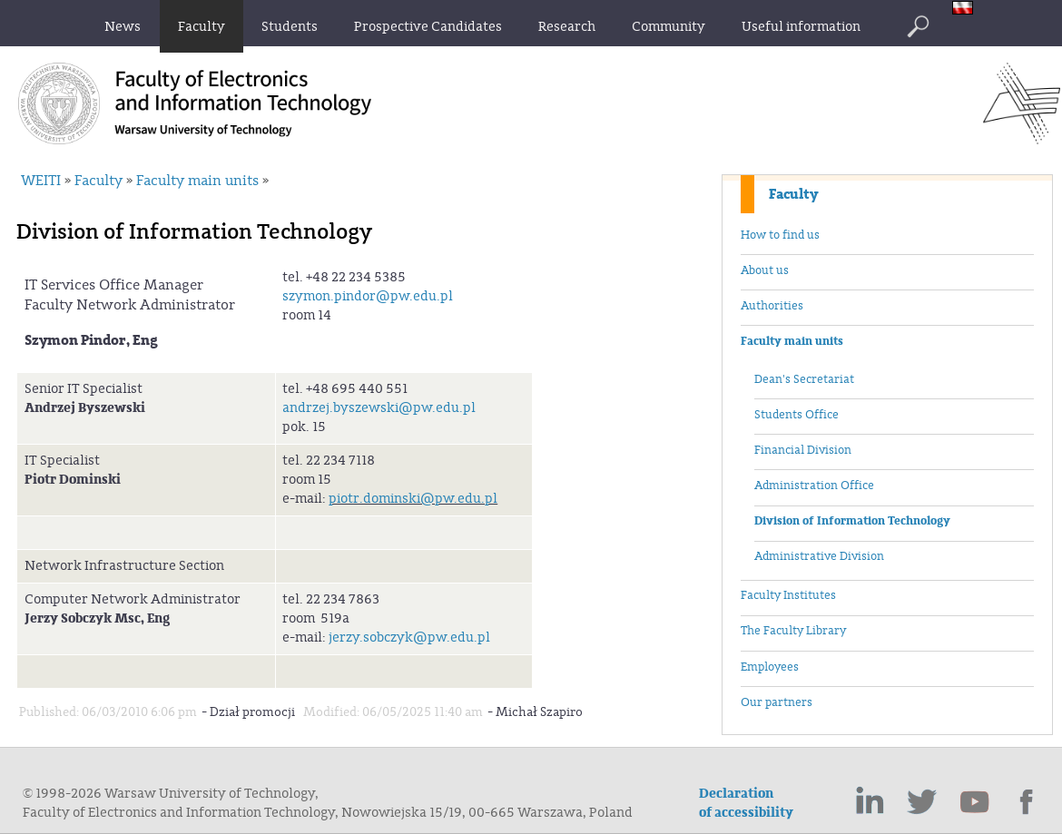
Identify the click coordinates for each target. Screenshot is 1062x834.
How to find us (780, 235)
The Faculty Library (793, 630)
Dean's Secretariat (804, 379)
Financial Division (802, 450)
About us (765, 270)
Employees (770, 667)
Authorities (772, 306)
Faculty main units (792, 341)
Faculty (793, 194)
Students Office (796, 414)
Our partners (776, 702)
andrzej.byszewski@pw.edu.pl (379, 408)
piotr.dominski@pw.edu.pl (413, 498)
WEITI (41, 181)
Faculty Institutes (788, 595)
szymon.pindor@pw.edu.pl (367, 296)
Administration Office (814, 485)
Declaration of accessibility (746, 803)
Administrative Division (819, 556)
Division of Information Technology (852, 521)
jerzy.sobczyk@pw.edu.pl (409, 637)
